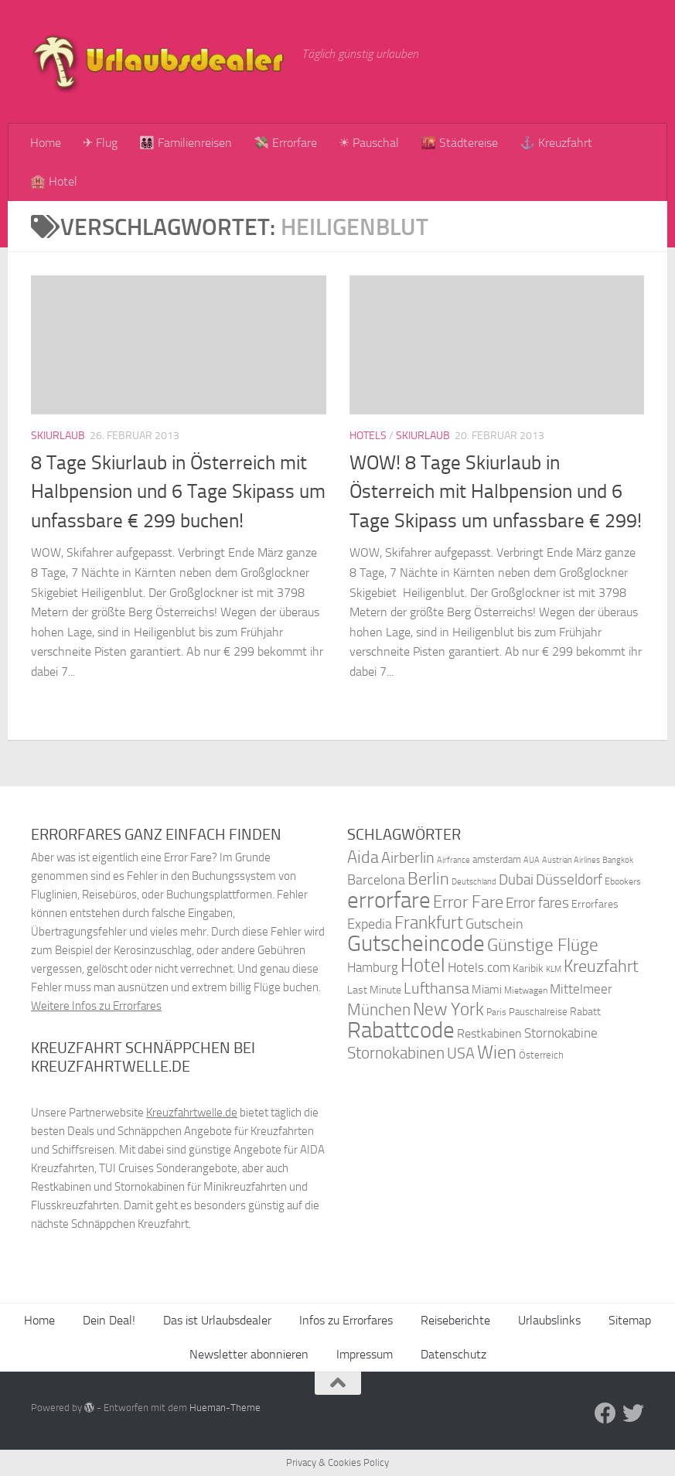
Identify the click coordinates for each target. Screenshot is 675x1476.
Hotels (368, 435)
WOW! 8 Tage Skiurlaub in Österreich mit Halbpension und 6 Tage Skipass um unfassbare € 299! (495, 492)
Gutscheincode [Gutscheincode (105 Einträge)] (416, 943)
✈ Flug (100, 142)
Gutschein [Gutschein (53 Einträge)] (494, 923)
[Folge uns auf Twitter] (633, 1413)
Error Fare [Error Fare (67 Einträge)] (468, 902)
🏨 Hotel (53, 181)
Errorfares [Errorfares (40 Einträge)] (595, 904)
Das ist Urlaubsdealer (217, 1320)
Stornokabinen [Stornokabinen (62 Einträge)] (396, 1053)
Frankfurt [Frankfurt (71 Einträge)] (428, 922)
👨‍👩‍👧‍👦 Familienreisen (185, 142)
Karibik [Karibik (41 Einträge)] (528, 968)
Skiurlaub (58, 435)
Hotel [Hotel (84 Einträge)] (423, 965)
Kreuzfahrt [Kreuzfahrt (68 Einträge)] (601, 966)
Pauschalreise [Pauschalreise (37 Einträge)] (538, 1012)
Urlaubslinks (549, 1320)
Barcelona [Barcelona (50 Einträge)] (376, 880)
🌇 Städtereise (459, 142)
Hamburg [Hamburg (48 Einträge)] (372, 967)
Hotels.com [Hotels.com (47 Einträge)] (479, 967)
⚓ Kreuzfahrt (556, 142)
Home (45, 142)
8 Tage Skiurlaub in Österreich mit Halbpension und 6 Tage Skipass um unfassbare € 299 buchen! (178, 492)
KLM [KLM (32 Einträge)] (553, 969)
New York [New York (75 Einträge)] (448, 1009)
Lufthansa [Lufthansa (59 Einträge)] (436, 988)
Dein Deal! (109, 1320)
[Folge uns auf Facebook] (605, 1413)
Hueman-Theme (225, 1407)
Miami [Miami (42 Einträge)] (487, 990)
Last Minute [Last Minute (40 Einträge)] (374, 990)
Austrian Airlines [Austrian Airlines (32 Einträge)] (571, 860)
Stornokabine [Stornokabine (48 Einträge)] (561, 1033)
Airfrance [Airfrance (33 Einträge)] (453, 859)
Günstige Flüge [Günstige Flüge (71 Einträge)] (542, 945)
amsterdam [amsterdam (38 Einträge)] (496, 859)
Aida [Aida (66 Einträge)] (363, 857)
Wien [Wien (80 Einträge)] (496, 1052)
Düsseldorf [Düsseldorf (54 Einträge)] (569, 879)
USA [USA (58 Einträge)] (461, 1053)
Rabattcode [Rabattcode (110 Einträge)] (401, 1030)
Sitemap (630, 1320)
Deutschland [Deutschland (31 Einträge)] (474, 882)
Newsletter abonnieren (249, 1354)
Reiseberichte (455, 1320)
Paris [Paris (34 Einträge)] (496, 1012)
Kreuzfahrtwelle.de (191, 1113)
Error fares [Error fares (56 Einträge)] (537, 903)
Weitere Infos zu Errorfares (96, 1006)
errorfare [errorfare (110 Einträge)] (389, 900)
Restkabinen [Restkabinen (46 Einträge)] (489, 1033)
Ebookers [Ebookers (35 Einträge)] (623, 881)
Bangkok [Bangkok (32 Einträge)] (617, 860)
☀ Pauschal (369, 142)
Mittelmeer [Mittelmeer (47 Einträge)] (581, 989)
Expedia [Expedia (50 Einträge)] (369, 924)
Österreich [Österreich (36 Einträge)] (541, 1055)
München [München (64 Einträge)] (379, 1009)
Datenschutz (453, 1354)
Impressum (364, 1354)
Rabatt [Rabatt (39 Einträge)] (585, 1011)
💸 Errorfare (285, 142)
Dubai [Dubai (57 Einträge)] (516, 879)
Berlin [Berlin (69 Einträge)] (428, 878)
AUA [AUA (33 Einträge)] (531, 859)
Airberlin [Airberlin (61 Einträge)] (408, 857)
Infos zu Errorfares (346, 1320)
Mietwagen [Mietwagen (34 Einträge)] (525, 990)
